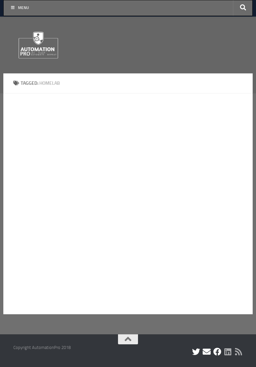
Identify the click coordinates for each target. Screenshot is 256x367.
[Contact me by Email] (207, 352)
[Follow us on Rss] (239, 352)
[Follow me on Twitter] (196, 352)
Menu (19, 7)
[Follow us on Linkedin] (228, 352)
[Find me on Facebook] (217, 352)
